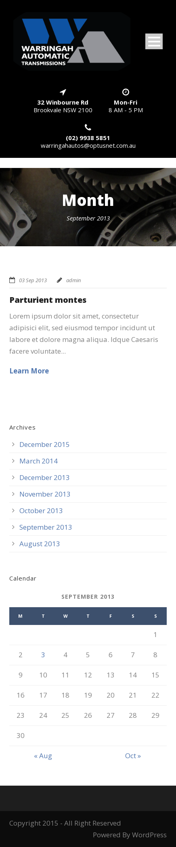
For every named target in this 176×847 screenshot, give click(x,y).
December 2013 (44, 477)
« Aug (43, 755)
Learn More (29, 370)
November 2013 (45, 494)
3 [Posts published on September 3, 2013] (43, 654)
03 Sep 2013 (33, 280)
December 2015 (44, 444)
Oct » (133, 755)
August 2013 (39, 543)
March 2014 (38, 460)
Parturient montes (47, 299)
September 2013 (45, 527)
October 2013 (41, 510)
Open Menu (154, 41)
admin (73, 280)
